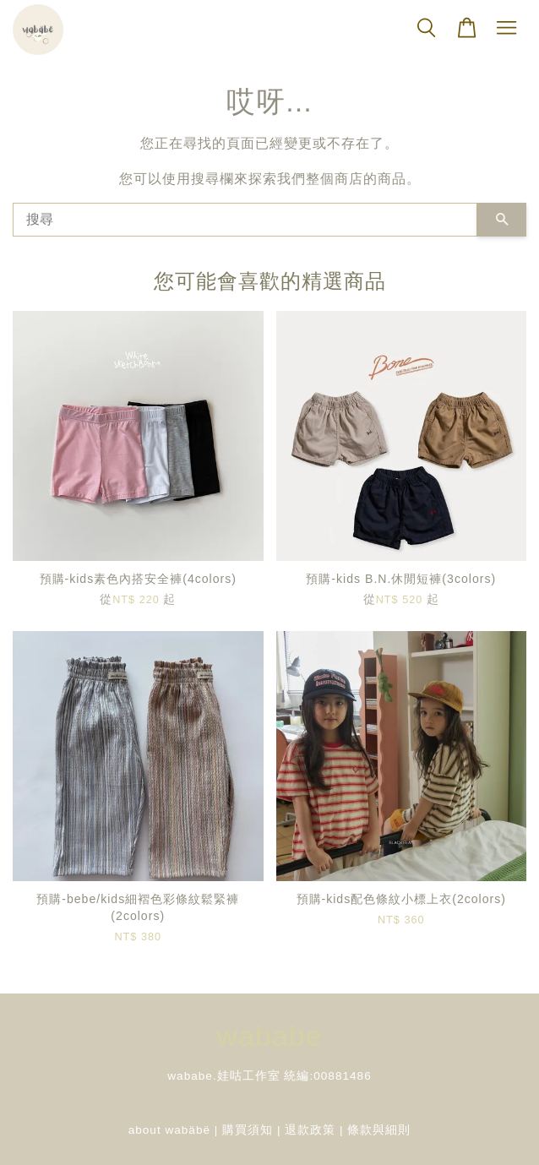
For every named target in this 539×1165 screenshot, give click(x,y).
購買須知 (247, 1130)
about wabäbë (169, 1130)
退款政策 (310, 1130)
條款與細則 (379, 1130)
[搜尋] (245, 220)
